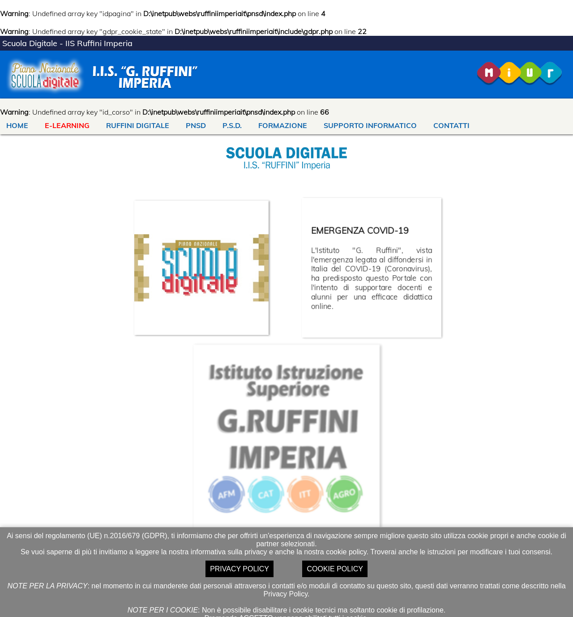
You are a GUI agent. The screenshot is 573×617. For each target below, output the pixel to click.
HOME (17, 125)
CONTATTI (451, 125)
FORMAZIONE (282, 125)
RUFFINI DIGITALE (137, 125)
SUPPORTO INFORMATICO (370, 125)
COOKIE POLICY (335, 569)
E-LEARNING (67, 125)
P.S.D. (232, 125)
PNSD (196, 125)
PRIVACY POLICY (239, 569)
